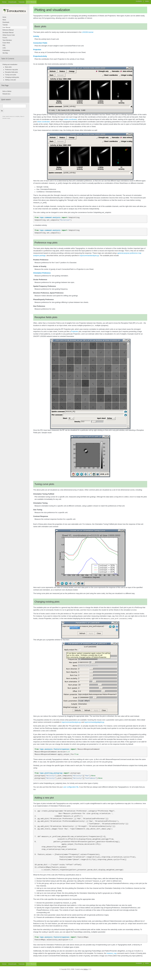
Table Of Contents (7, 59)
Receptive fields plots (11, 72)
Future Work (6, 42)
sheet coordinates (43, 122)
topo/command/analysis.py (89, 255)
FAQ (4, 45)
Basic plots (8, 67)
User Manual (31, 2)
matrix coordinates (70, 119)
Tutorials (21, 2)
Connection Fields (40, 43)
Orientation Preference (42, 273)
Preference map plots (11, 69)
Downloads (12, 2)
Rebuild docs (6, 94)
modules (139, 963)
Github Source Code (9, 35)
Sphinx (86, 969)
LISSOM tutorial (87, 32)
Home (4, 2)
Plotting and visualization (10, 64)
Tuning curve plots (10, 74)
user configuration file (71, 787)
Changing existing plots (12, 77)
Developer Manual (8, 32)
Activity (36, 36)
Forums (5, 37)
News (4, 19)
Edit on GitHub (7, 91)
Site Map (5, 53)
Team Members (7, 40)
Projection (37, 49)
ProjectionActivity (40, 56)
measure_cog (111, 953)
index (147, 963)
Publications (6, 50)
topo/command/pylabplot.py (94, 722)
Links (4, 48)
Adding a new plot (10, 80)
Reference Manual (8, 30)
